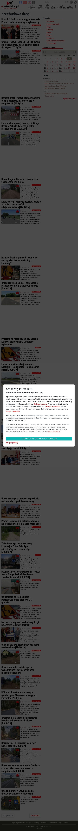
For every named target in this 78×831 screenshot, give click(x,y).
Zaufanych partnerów (40, 404)
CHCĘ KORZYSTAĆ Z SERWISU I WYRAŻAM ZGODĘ (39, 439)
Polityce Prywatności (53, 406)
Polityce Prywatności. (54, 432)
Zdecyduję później (12, 443)
